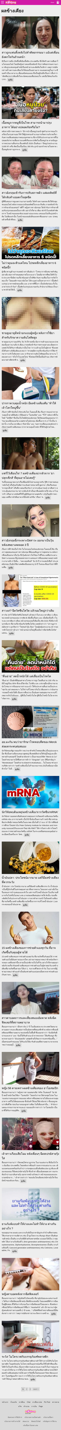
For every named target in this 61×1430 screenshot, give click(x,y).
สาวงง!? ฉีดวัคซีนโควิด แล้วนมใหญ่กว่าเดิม (28, 610)
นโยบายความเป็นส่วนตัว (33, 1417)
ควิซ (20, 1406)
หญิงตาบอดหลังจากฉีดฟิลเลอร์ (20, 1294)
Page (41, 1406)
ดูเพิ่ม (10, 80)
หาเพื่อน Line (37, 1402)
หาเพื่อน (22, 1402)
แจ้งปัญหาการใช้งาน (50, 1421)
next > (36, 1389)
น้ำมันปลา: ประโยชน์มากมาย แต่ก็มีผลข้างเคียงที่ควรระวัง (30, 880)
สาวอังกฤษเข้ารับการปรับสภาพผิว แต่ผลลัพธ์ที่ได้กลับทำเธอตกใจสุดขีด (29, 195)
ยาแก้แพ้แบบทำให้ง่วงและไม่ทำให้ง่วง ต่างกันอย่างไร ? (29, 1226)
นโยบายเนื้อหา (48, 1417)
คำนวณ (26, 1406)
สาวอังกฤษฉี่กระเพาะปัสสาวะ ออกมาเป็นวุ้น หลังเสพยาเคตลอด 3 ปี (28, 542)
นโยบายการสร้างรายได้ (12, 1421)
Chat (28, 1402)
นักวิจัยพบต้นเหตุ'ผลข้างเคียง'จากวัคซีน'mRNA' (30, 812)
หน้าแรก (5, 1402)
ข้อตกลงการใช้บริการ (15, 1417)
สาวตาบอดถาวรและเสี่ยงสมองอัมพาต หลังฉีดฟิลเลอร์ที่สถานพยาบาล (29, 1020)
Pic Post (47, 1402)
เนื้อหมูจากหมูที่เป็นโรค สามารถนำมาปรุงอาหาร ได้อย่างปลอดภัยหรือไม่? (27, 125)
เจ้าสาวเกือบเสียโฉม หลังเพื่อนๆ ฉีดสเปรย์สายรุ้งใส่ (30, 1156)
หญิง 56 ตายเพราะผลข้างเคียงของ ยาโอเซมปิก (30, 1088)
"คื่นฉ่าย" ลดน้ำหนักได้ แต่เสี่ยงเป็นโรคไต (26, 676)
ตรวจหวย (55, 1402)
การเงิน (34, 1406)
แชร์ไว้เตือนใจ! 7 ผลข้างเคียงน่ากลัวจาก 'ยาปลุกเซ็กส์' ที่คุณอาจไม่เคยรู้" (28, 475)
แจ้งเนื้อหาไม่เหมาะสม (30, 1425)
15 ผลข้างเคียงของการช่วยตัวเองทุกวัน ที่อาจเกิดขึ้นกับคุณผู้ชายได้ (29, 950)
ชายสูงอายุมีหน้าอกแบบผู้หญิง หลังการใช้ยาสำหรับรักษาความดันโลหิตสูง (28, 335)
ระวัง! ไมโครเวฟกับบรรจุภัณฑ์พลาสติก (25, 1356)
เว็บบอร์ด (13, 1402)
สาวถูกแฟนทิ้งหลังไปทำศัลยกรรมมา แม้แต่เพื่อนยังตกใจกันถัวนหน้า (30, 55)
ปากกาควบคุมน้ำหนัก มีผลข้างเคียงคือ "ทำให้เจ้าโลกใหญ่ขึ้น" (29, 405)
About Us (26, 1421)
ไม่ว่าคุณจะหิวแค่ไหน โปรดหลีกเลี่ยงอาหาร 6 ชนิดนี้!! (29, 265)
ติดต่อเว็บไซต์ (35, 1421)
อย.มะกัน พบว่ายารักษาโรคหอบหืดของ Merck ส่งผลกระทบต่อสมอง (29, 744)
